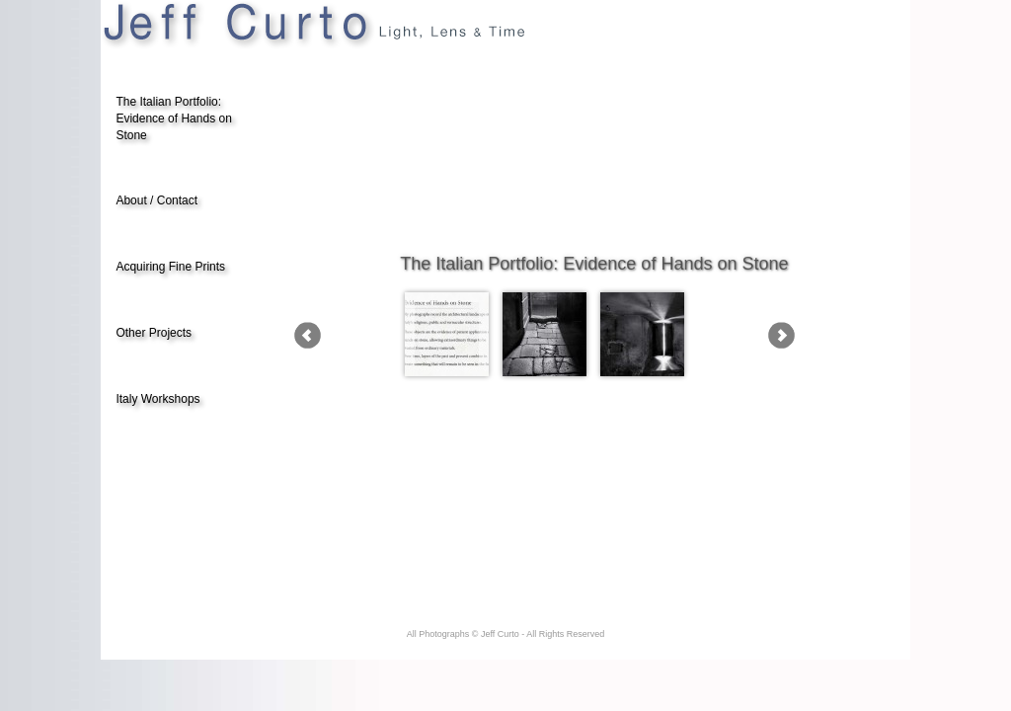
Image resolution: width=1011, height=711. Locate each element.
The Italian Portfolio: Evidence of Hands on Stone (173, 118)
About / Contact (156, 200)
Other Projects (154, 333)
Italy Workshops (157, 399)
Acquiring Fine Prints (170, 267)
